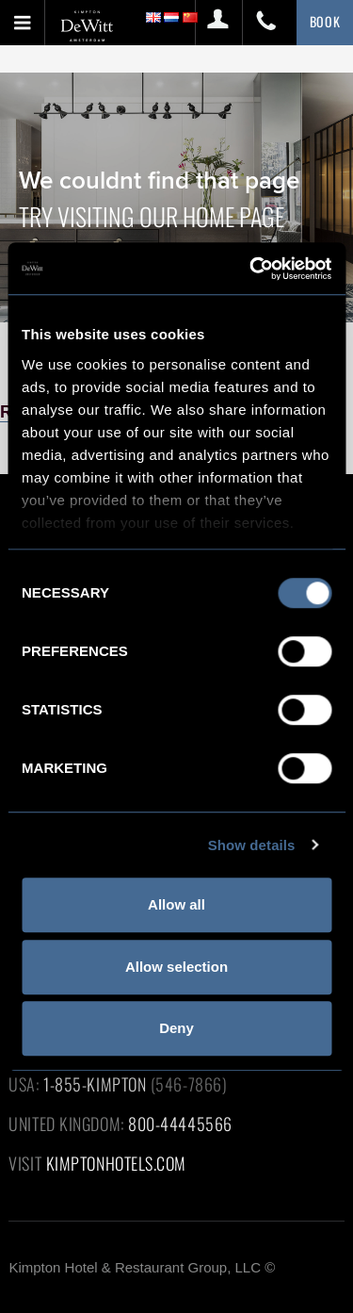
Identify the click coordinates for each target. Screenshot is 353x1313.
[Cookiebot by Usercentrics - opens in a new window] (251, 268)
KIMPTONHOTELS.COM (116, 1163)
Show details (252, 845)
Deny (176, 1028)
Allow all (176, 904)
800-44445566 (180, 1123)
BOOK (325, 21)
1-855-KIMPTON (94, 1084)
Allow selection (176, 967)
